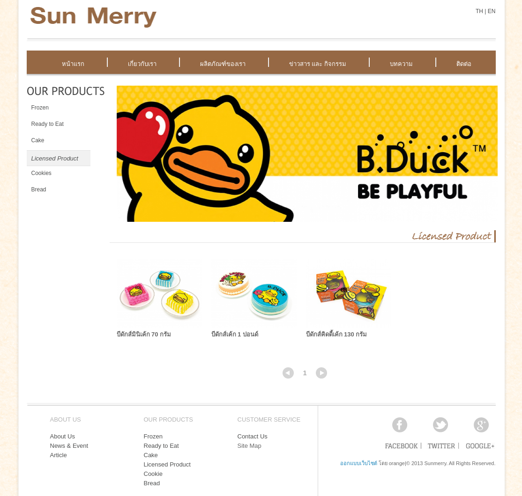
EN (492, 11)
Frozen (153, 436)
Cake (151, 455)
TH (479, 11)
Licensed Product (167, 464)
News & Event (69, 445)
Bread (152, 483)
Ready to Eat (161, 445)
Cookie (153, 473)
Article (58, 455)
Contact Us (253, 436)
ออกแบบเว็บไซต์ (358, 463)
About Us (62, 436)
